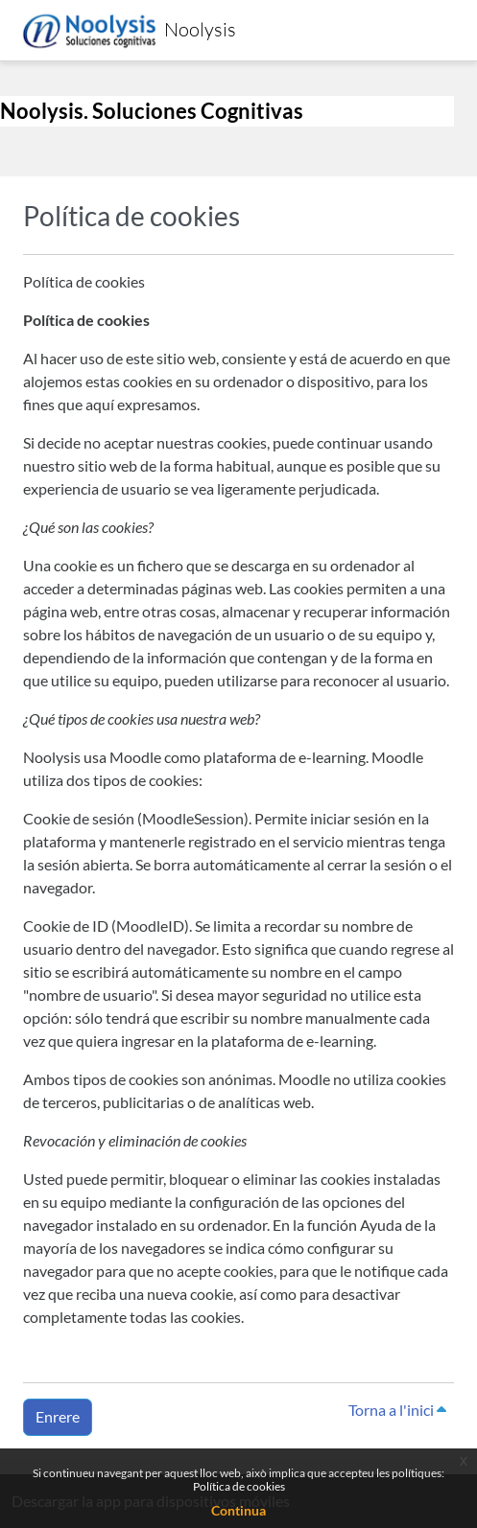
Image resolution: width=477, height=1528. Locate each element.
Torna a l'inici (397, 1410)
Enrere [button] (58, 1416)
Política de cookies (239, 1486)
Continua (238, 1510)
